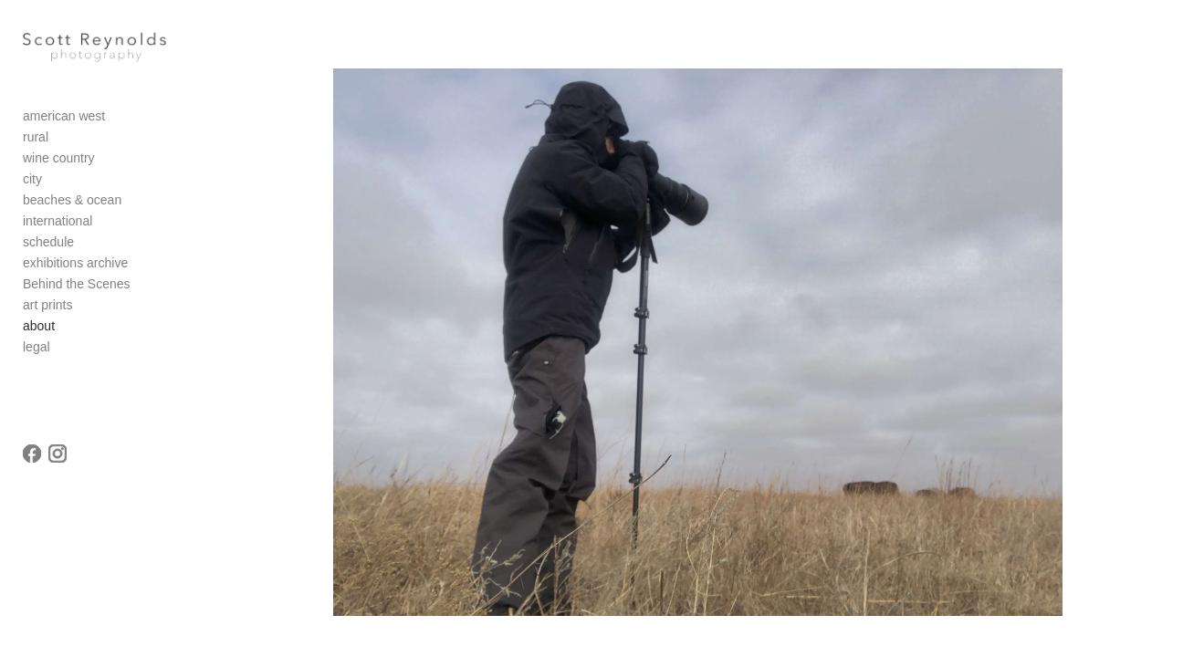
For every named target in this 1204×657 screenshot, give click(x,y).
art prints (47, 315)
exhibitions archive (75, 273)
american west (64, 127)
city (32, 189)
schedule (48, 252)
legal (36, 357)
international (57, 231)
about (39, 336)
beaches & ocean (72, 210)
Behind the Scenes (77, 294)
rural (35, 148)
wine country (59, 169)
